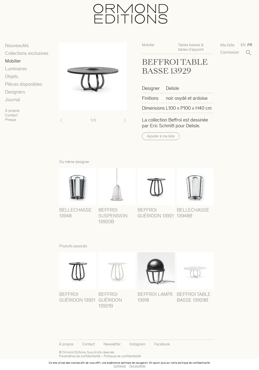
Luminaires (16, 68)
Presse (10, 119)
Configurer (119, 366)
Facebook (162, 344)
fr (249, 45)
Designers (15, 92)
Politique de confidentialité (122, 356)
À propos (12, 110)
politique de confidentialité (194, 362)
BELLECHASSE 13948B (193, 213)
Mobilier (13, 61)
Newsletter (112, 344)
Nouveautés (17, 45)
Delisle (172, 88)
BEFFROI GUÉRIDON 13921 (156, 213)
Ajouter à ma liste (161, 136)
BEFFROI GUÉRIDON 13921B (110, 300)
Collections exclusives (26, 53)
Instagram (137, 344)
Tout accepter (137, 366)
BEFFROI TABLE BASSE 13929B (194, 297)
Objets (11, 76)
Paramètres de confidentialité (79, 356)
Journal (12, 99)
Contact (11, 115)
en (243, 45)
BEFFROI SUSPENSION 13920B (112, 215)
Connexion (228, 52)
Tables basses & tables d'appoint (191, 47)
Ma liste (227, 45)
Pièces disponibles (23, 84)
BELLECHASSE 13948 (75, 213)
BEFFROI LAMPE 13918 (155, 297)
